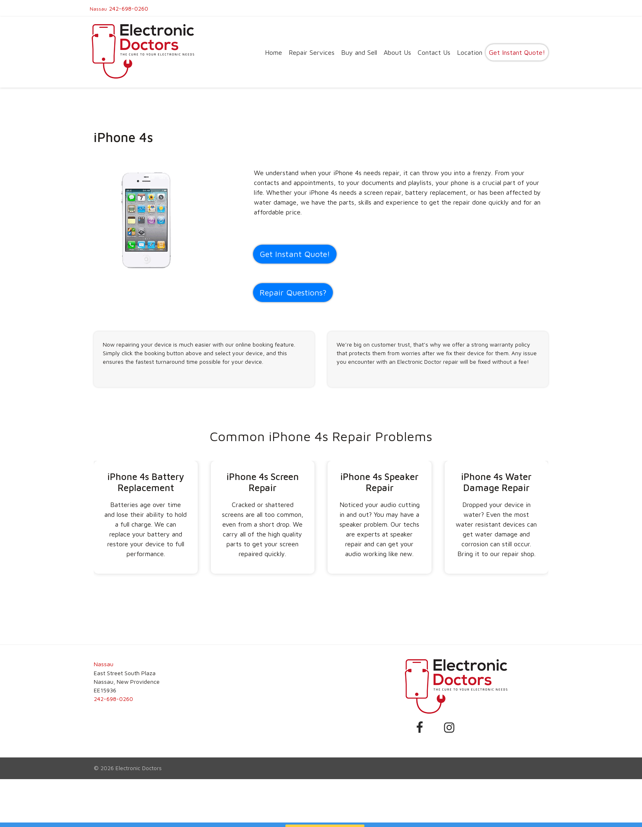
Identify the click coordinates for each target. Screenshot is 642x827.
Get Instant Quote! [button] (295, 254)
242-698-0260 (128, 8)
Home (273, 52)
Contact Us (434, 52)
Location (469, 52)
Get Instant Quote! (517, 52)
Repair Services (312, 52)
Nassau (98, 9)
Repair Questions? (293, 292)
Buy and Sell (359, 52)
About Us (397, 52)
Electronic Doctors (138, 768)
